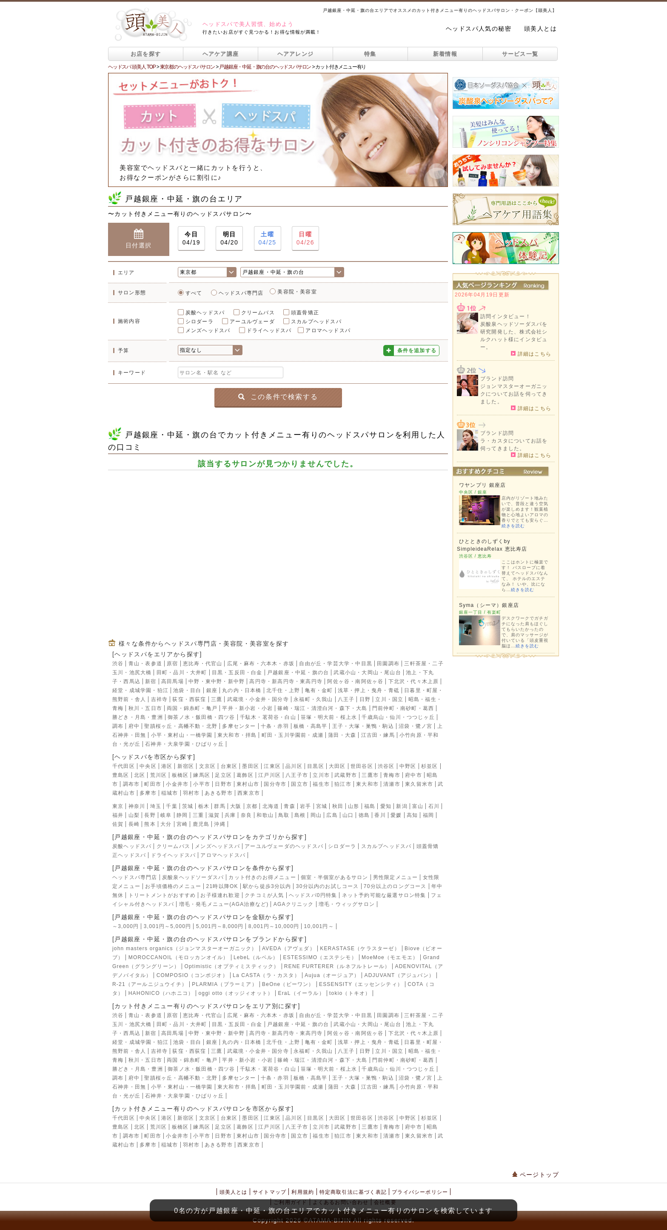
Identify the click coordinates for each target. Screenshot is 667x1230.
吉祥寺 (159, 699)
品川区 (293, 766)
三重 (198, 815)
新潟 (401, 806)
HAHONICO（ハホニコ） (161, 993)
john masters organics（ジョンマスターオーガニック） (184, 948)
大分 (165, 824)
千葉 (171, 806)
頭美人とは (540, 28)
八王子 (346, 699)
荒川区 (158, 775)
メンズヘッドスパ (208, 330)
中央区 (148, 766)
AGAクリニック (294, 904)
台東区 (229, 766)
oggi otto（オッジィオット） (235, 993)
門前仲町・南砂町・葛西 (403, 708)
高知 (412, 815)
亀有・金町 (319, 690)
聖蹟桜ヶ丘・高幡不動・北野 (180, 726)
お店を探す (146, 54)
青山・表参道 (145, 664)
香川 (379, 815)
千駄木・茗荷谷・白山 (268, 717)
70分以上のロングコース (395, 886)
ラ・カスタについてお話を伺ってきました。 (513, 444)
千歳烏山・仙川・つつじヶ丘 (398, 717)
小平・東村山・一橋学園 (182, 735)
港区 (166, 766)
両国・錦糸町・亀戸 (192, 708)
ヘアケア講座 (220, 54)
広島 (331, 815)
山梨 (134, 815)
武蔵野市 (345, 775)
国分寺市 (275, 784)
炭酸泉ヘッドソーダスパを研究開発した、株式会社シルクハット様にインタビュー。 (513, 335)
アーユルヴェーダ (252, 322)
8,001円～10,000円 (273, 926)
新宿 (150, 681)
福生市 (321, 784)
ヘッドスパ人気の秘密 (478, 28)
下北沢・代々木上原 (413, 681)
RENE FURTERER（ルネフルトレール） (337, 966)
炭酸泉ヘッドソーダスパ (193, 877)
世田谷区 (362, 766)
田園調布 (388, 664)
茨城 (187, 806)
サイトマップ (269, 1192)
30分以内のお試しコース (327, 886)
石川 (433, 806)
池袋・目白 (187, 690)
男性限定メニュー (395, 877)
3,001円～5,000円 (167, 926)
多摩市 (148, 793)
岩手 (305, 806)
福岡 (428, 815)
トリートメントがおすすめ (162, 895)
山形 (353, 806)
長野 (149, 815)
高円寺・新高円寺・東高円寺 (285, 681)
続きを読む (513, 525)
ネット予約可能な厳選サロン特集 (384, 895)
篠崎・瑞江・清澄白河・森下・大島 (322, 708)
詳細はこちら (531, 353)
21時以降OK (222, 886)
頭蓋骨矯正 (305, 313)
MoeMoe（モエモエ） (390, 957)
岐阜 (165, 815)
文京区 (207, 766)
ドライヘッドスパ (269, 330)
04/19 (191, 238)
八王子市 (296, 775)
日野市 (223, 784)
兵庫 (230, 815)
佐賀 (117, 824)
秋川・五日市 (145, 708)
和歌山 (265, 815)
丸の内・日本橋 (241, 690)
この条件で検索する (278, 396)
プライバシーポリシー (420, 1192)
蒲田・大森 (342, 735)
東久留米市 (419, 784)
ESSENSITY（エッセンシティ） (361, 984)
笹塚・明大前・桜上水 (329, 717)
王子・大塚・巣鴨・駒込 (363, 726)
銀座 (211, 690)
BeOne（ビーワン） (288, 984)
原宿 (172, 664)
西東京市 (248, 793)
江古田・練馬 (378, 735)
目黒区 (315, 766)
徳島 (364, 815)
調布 (117, 726)
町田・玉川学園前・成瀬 (292, 735)
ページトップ (535, 1174)
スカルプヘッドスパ (316, 322)
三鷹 (216, 699)
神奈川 (136, 806)
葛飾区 (245, 775)
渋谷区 (386, 766)
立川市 (321, 775)
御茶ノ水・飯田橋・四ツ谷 (201, 717)
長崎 (134, 824)
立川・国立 (389, 699)
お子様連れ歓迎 (219, 895)
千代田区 (123, 766)
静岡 (182, 815)
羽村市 (191, 793)
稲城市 (169, 793)
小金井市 (177, 784)
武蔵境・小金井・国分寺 (258, 699)
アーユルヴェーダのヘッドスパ (284, 846)
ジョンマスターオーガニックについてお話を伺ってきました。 (513, 394)
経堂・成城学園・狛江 (140, 690)
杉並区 (429, 766)
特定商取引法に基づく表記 (353, 1192)
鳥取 (283, 815)
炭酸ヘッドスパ (205, 313)
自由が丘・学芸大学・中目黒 (335, 664)
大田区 (337, 766)
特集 (370, 54)
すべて (193, 293)
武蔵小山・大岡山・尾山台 (367, 672)
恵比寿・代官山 (202, 664)
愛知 (385, 806)
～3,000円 (125, 926)
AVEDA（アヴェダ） (288, 948)
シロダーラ (199, 322)
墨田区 (250, 766)
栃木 (203, 806)
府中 (134, 726)
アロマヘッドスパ (328, 330)
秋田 (337, 806)
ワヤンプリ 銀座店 (482, 485)
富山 (417, 806)
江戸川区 (269, 775)
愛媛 (396, 815)
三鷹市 (370, 775)
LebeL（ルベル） (256, 957)
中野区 (407, 766)
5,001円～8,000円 (220, 926)
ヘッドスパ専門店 (241, 293)
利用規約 (302, 1192)
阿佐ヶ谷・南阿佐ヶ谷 (355, 681)
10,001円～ (319, 926)
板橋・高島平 (310, 726)
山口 (347, 815)
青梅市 (391, 775)
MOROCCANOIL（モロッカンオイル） (178, 957)
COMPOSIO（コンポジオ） (192, 975)
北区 (139, 775)
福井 (117, 815)
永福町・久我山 (313, 699)
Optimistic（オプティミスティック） (231, 966)
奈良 (246, 815)
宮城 (321, 806)
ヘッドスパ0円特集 (313, 895)
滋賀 (213, 815)
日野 (365, 699)
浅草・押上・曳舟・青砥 (368, 690)
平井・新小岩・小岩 (247, 708)
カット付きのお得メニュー (262, 877)
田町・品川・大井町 (182, 672)
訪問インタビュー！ (505, 316)
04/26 (305, 238)
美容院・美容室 (296, 292)
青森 (289, 806)
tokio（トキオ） (350, 993)
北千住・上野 (283, 690)
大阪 (235, 806)
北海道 (270, 806)
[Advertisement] (278, 549)
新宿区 (185, 766)
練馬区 (201, 775)
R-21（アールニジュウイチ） (149, 984)
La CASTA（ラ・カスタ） (266, 975)
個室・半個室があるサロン (334, 877)
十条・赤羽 (275, 726)
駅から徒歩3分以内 (267, 886)
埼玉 (155, 806)
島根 (299, 815)
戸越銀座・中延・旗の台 (298, 672)
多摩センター (239, 726)
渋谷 (117, 664)
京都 (251, 806)
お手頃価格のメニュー (173, 886)
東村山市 (248, 784)
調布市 (131, 784)
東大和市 (367, 784)
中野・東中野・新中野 (216, 681)
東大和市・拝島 (237, 735)
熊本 (149, 824)
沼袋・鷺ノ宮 (415, 726)
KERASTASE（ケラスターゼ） (360, 948)
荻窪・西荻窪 (189, 699)
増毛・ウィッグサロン (347, 904)
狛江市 (342, 784)
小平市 (201, 784)
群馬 (219, 806)
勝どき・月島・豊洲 (137, 717)
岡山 (316, 815)
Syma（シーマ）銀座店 (489, 605)
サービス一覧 (520, 54)
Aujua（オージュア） (332, 975)
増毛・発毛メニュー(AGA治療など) (224, 904)
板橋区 (180, 775)
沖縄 (219, 824)
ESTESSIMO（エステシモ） (320, 957)
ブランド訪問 (497, 379)
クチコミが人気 (264, 895)
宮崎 (182, 824)
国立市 (299, 784)
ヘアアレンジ (295, 54)
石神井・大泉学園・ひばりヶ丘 (184, 744)
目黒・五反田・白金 (237, 672)
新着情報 (445, 54)
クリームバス (258, 313)
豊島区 (120, 775)
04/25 (267, 238)
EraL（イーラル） (301, 993)
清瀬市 (391, 784)
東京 (117, 806)
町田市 (152, 784)
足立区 (223, 775)
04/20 (229, 238)
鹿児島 (201, 824)
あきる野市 (219, 793)
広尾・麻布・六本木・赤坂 (260, 664)
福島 (369, 806)
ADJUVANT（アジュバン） (399, 975)
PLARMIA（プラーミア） (224, 984)
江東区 (272, 766)
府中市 (413, 775)
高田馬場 (172, 681)
